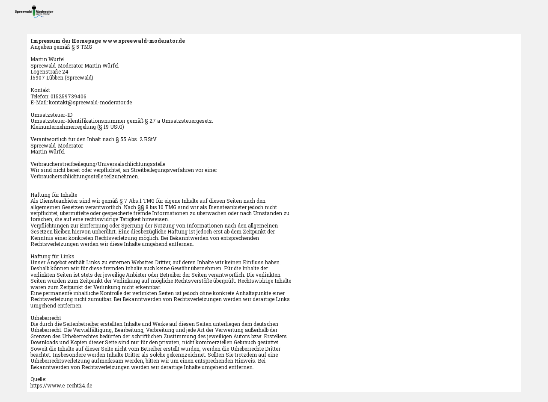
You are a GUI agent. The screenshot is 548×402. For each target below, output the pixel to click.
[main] (274, 213)
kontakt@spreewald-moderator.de (90, 102)
